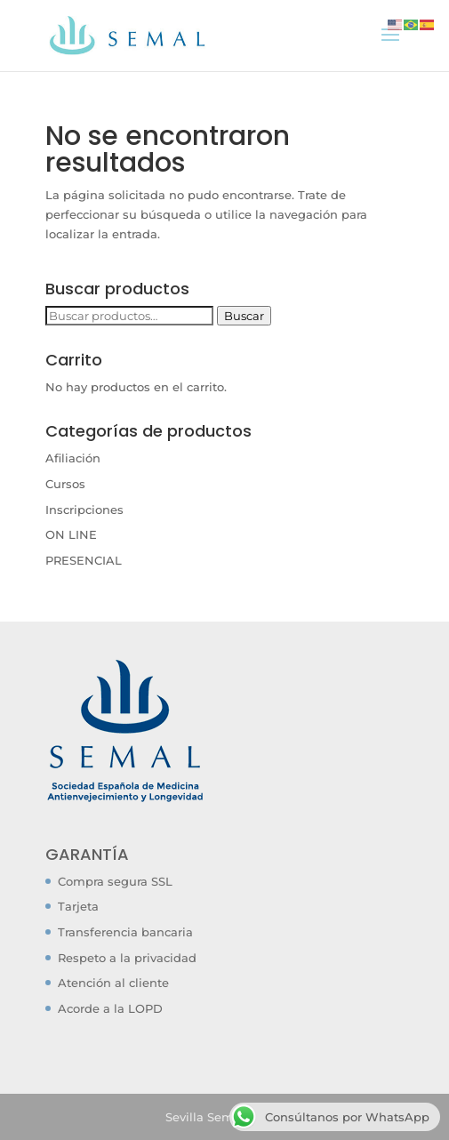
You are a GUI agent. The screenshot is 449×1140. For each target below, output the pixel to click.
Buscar (244, 316)
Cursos (65, 484)
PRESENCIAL (83, 560)
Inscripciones (84, 509)
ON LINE (71, 534)
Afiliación (72, 458)
